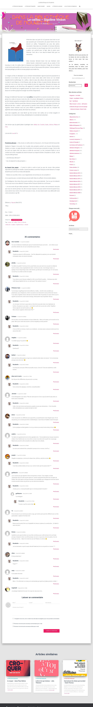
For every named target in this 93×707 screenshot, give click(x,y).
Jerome (14, 393)
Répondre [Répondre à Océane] (56, 323)
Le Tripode (13, 202)
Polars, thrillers (73, 167)
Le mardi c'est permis (75, 139)
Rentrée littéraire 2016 (75, 181)
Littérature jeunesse (57, 6)
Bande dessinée (41, 6)
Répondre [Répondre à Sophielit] (56, 593)
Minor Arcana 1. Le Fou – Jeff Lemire (78, 103)
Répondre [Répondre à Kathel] (56, 362)
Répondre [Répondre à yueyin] (56, 460)
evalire (14, 433)
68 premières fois (74, 116)
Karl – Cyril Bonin (74, 101)
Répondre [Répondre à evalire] (56, 443)
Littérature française (17, 6)
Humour (72, 136)
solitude (26, 224)
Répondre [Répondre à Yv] (56, 518)
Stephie (14, 337)
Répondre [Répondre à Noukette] (56, 258)
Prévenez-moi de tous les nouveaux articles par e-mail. (26, 626)
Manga (71, 156)
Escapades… (73, 133)
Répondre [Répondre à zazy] (56, 575)
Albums (48, 6)
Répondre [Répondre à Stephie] (56, 343)
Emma (13, 531)
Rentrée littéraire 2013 (75, 173)
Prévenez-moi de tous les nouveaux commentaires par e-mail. (28, 623)
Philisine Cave (16, 287)
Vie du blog (72, 203)
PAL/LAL (71, 161)
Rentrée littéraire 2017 (75, 184)
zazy (13, 570)
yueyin (14, 455)
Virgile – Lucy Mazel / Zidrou (76, 98)
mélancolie (7, 224)
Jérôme (50, 124)
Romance (72, 195)
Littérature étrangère (30, 6)
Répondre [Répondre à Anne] (56, 422)
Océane (14, 316)
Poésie (71, 164)
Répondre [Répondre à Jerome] (56, 400)
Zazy (6, 126)
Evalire (46, 124)
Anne (13, 414)
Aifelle (34, 124)
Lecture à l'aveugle (74, 142)
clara (13, 552)
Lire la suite (10, 689)
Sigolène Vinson (20, 224)
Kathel (13, 354)
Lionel (13, 133)
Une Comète (40, 124)
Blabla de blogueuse (74, 125)
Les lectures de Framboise (70, 6)
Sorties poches (73, 198)
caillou (15, 221)
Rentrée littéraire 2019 (75, 189)
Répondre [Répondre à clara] (56, 558)
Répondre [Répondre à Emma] (56, 541)
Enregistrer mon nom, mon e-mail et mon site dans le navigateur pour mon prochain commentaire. (37, 618)
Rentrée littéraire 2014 (75, 175)
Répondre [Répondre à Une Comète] (56, 249)
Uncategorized (73, 201)
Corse (19, 221)
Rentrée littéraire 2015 (75, 178)
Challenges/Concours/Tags (76, 128)
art (12, 221)
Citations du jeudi (74, 130)
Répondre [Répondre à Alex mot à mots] (56, 381)
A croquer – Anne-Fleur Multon (16, 680)
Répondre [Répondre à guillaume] (56, 483)
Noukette (15, 251)
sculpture (13, 224)
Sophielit (14, 587)
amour (9, 221)
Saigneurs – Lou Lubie (75, 95)
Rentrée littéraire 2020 (75, 192)
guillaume (15, 472)
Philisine (55, 124)
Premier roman (73, 170)
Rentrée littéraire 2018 (75, 187)
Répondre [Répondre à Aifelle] (56, 273)
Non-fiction (72, 159)
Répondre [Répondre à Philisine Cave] (56, 298)
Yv (17, 133)
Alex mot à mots (17, 376)
